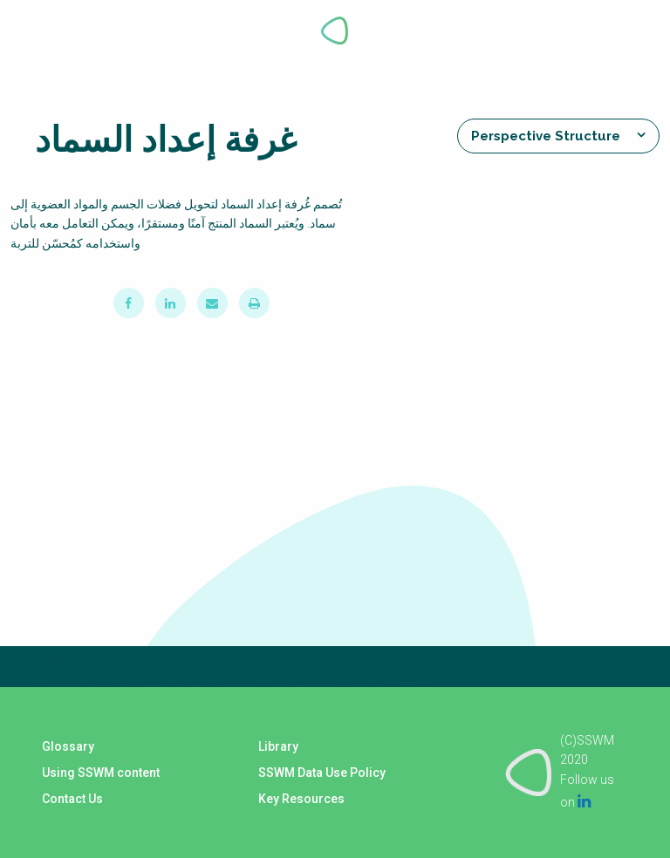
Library (278, 746)
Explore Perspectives (625, 30)
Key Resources (301, 799)
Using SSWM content (101, 773)
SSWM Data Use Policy (322, 773)
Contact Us (72, 799)
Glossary (68, 746)
